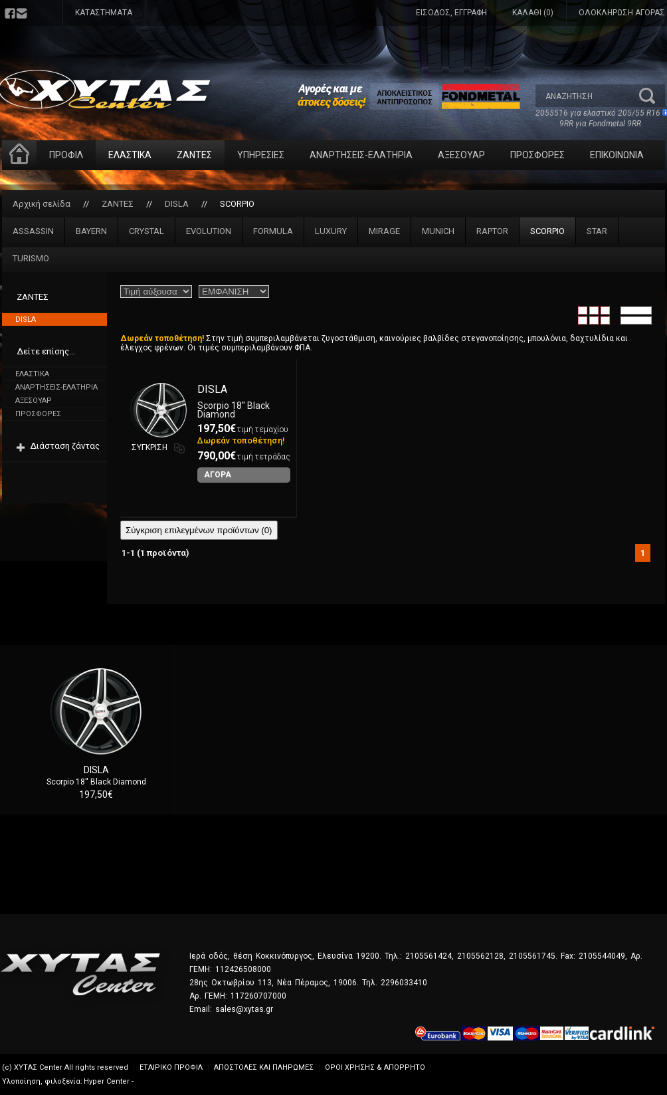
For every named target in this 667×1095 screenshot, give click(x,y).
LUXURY (331, 231)
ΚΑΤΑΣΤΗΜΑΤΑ (103, 12)
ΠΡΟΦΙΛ (66, 155)
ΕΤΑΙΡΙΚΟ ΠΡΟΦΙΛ (171, 1067)
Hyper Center (107, 1081)
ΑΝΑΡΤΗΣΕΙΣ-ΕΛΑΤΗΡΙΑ (361, 155)
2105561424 (428, 956)
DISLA (177, 204)
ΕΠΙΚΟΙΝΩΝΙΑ (617, 155)
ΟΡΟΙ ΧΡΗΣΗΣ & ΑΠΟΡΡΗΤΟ (375, 1067)
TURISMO (31, 258)
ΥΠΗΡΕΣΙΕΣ (260, 155)
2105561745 (532, 956)
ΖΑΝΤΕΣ (194, 155)
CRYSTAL (146, 231)
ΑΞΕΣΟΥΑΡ (461, 155)
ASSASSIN (33, 231)
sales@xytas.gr (244, 1009)
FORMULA (273, 231)
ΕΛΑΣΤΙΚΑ (129, 155)
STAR (597, 231)
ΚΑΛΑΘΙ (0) (532, 12)
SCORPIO (237, 204)
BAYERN (91, 231)
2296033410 (404, 982)
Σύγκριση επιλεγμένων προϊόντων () (199, 530)
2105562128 (480, 956)
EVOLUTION (208, 231)
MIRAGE (384, 231)
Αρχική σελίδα (41, 204)
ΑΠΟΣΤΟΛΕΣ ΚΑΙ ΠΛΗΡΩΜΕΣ (264, 1067)
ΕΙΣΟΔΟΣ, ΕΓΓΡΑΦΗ (451, 12)
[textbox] (586, 95)
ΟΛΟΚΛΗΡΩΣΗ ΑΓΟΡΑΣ (622, 12)
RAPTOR (492, 231)
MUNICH (438, 231)
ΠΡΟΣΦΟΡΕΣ (537, 155)
